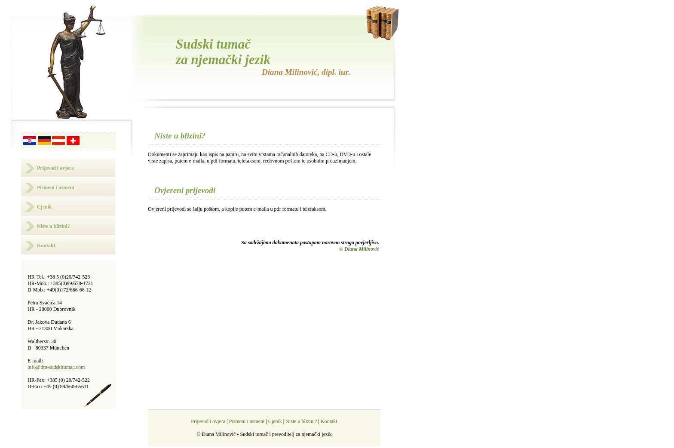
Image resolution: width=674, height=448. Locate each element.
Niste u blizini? (53, 226)
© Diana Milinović (359, 249)
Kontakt (46, 245)
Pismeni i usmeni (55, 187)
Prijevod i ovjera (55, 168)
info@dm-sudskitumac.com (56, 367)
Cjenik (44, 207)
